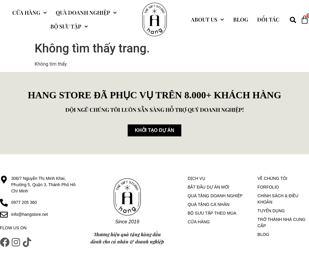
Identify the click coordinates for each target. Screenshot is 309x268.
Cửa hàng (29, 13)
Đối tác (268, 19)
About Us (207, 20)
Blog (240, 19)
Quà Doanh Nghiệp (86, 13)
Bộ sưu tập (69, 26)
